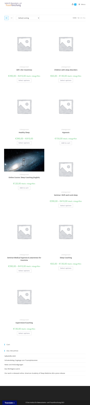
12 (78, 18)
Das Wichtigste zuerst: (12, 369)
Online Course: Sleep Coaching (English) (24, 177)
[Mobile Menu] (81, 4)
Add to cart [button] (65, 143)
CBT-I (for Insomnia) (24, 70)
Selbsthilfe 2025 (10, 356)
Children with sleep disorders (65, 70)
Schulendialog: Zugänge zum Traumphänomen (21, 360)
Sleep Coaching (66, 258)
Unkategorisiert (24, 67)
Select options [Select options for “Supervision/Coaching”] (24, 333)
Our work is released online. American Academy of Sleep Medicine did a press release (34, 373)
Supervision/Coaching (24, 323)
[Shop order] (28, 18)
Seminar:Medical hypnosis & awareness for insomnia (24, 259)
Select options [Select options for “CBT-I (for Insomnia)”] (24, 80)
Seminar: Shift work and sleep (66, 195)
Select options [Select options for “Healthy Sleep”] (24, 143)
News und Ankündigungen (13, 365)
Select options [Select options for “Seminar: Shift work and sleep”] (65, 206)
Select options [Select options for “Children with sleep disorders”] (65, 80)
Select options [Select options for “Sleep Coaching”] (65, 268)
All (84, 18)
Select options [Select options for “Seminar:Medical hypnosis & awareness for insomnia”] (24, 271)
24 (81, 18)
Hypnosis (65, 132)
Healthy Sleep (24, 132)
